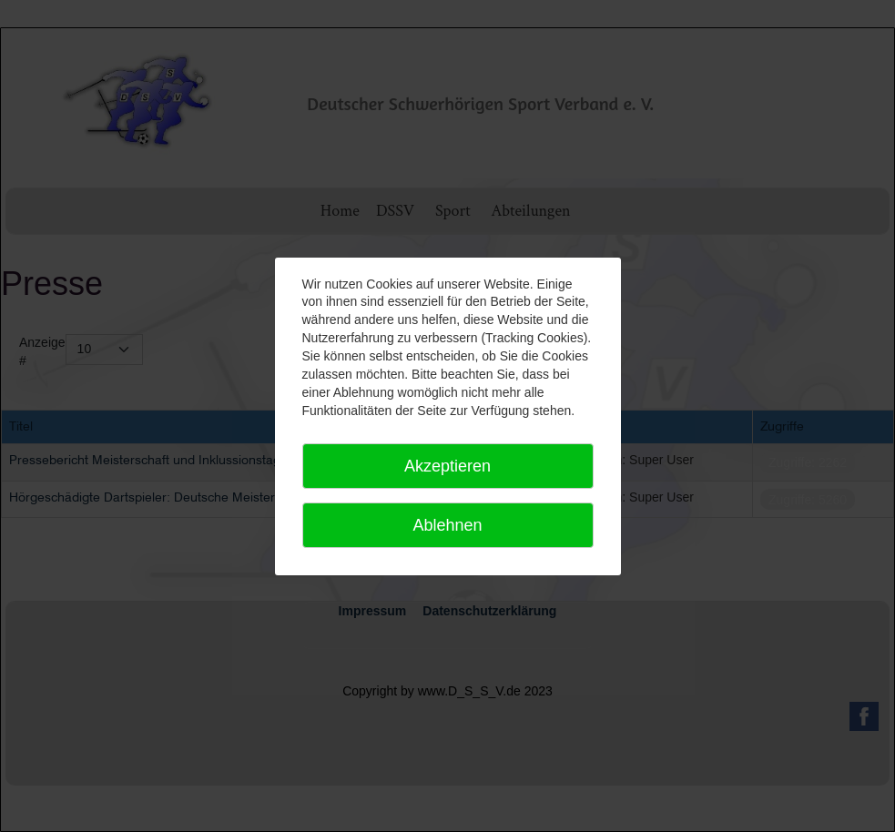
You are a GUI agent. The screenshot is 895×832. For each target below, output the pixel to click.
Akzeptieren (447, 466)
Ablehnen (447, 525)
